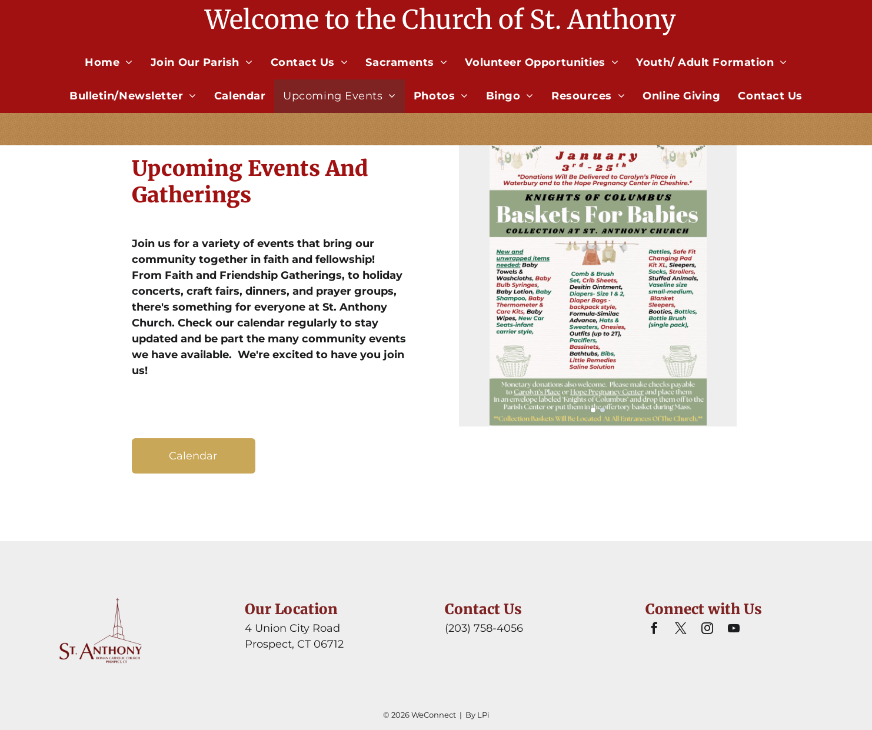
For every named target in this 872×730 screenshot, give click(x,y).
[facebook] (654, 629)
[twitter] (681, 629)
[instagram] (707, 629)
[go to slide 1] (593, 410)
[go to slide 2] (602, 410)
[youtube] (734, 629)
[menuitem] (109, 62)
